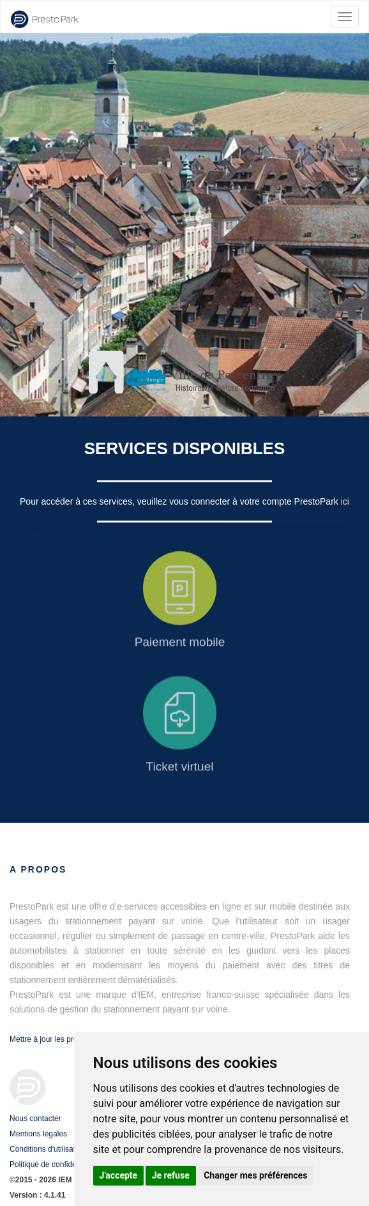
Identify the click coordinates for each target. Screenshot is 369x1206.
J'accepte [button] (119, 1175)
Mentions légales (38, 1133)
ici (345, 501)
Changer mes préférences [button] (255, 1175)
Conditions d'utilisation (48, 1149)
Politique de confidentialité (54, 1164)
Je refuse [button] (171, 1175)
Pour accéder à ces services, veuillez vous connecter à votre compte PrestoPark (180, 501)
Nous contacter (35, 1118)
